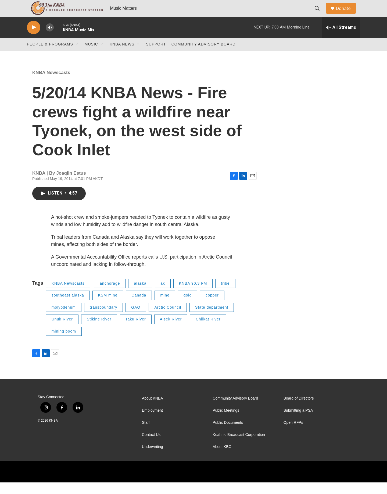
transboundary (103, 319)
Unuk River (62, 331)
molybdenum (64, 319)
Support (156, 56)
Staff (146, 434)
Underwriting (152, 458)
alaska (140, 295)
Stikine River (99, 331)
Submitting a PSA (298, 422)
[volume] (49, 39)
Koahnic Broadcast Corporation (239, 446)
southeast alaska (68, 307)
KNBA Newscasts (51, 84)
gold (188, 307)
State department (211, 319)
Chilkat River (208, 331)
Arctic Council (167, 319)
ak (162, 295)
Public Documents (228, 434)
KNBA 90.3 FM (193, 295)
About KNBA (152, 410)
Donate (346, 14)
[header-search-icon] (319, 14)
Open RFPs (293, 434)
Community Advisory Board (203, 56)
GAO (135, 319)
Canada (138, 307)
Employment (152, 422)
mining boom (64, 343)
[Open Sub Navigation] (77, 56)
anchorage (110, 295)
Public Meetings (226, 422)
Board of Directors (299, 410)
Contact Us (151, 446)
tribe (225, 295)
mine (164, 307)
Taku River (136, 331)
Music (91, 56)
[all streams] (341, 39)
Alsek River (171, 331)
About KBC (222, 458)
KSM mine (108, 307)
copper (212, 307)
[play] (33, 39)
